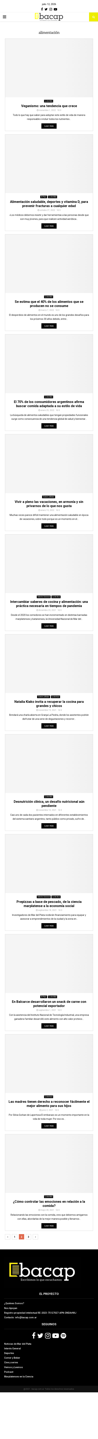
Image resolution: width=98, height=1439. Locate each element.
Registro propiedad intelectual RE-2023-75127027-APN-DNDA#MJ (40, 1312)
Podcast (8, 1372)
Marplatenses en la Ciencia (18, 1376)
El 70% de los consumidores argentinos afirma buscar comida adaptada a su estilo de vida (49, 404)
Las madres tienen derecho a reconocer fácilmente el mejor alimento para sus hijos (49, 1104)
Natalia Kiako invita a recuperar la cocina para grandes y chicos (49, 704)
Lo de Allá (48, 101)
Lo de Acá (56, 597)
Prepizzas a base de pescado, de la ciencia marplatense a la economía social (49, 904)
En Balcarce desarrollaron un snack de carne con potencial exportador (49, 1004)
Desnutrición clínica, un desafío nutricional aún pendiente (49, 804)
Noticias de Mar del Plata (17, 1344)
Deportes (9, 1353)
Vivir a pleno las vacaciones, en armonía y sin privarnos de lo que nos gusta (49, 504)
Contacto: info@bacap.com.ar (20, 1317)
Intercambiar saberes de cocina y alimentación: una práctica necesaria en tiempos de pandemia (49, 604)
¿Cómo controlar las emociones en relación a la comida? (49, 1204)
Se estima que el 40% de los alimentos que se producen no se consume (49, 304)
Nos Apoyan (10, 1308)
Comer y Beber (48, 497)
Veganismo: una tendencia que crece (49, 106)
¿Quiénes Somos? (14, 1303)
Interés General (44, 597)
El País (43, 197)
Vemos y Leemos (13, 1367)
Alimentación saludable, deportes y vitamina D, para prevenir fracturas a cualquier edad (49, 204)
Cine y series (11, 1362)
